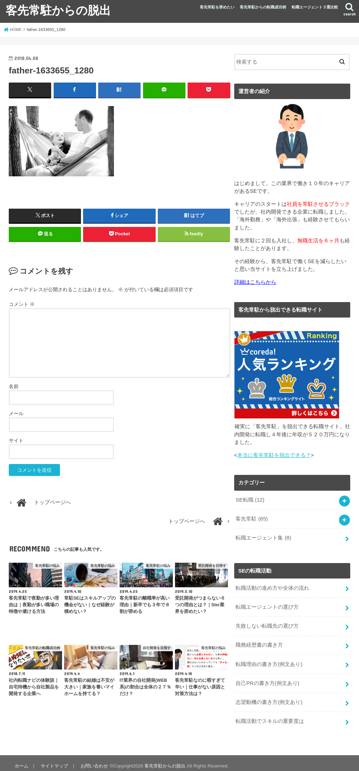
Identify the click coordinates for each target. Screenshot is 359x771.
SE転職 (250, 499)
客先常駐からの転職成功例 (263, 7)
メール (16, 413)
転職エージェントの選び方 (267, 604)
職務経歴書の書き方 (259, 641)
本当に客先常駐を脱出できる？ (274, 455)
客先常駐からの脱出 (58, 10)
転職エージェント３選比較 (315, 7)
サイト (16, 440)
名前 (14, 386)
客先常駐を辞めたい (217, 7)
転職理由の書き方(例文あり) (269, 660)
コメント (22, 304)
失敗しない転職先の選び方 (267, 623)
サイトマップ (53, 760)
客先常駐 (251, 518)
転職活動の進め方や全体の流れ (272, 585)
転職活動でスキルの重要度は (270, 716)
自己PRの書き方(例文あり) (267, 678)
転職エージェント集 (263, 536)
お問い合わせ (93, 760)
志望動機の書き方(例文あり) (269, 697)
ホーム (21, 760)
